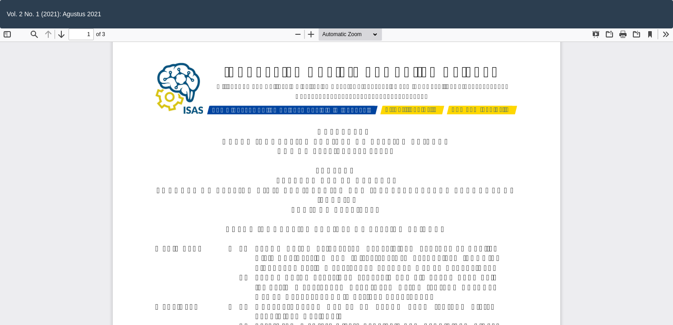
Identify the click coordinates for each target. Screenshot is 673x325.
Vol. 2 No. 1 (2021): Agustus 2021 (54, 14)
